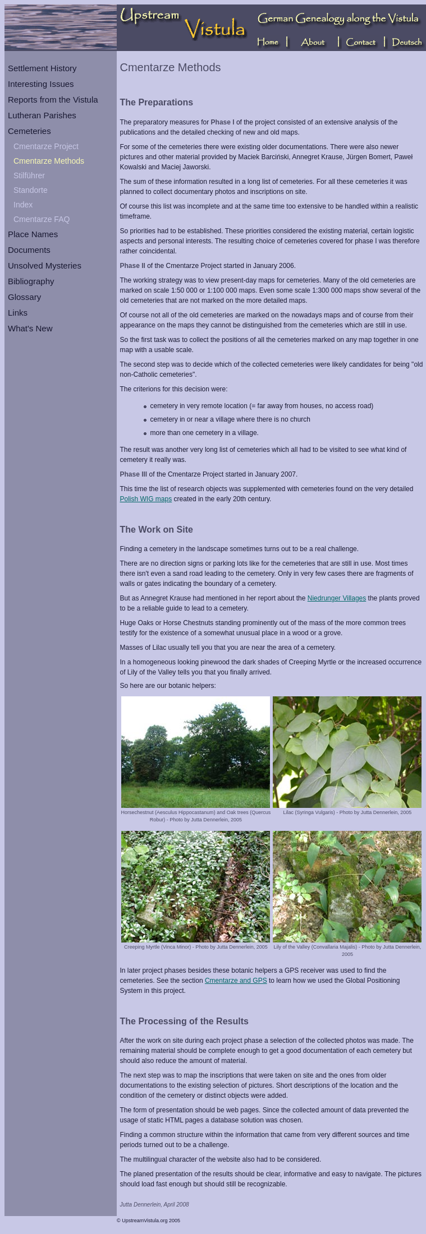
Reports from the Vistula (53, 99)
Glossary (24, 297)
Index (23, 204)
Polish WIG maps (146, 499)
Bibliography (31, 281)
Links (18, 312)
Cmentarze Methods (48, 160)
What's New (30, 328)
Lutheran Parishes (42, 115)
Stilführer (29, 175)
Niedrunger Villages (337, 598)
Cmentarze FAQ (41, 219)
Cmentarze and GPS (236, 981)
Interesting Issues (41, 84)
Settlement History (42, 68)
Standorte (30, 190)
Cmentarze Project (46, 146)
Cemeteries (29, 131)
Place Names (33, 234)
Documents (29, 250)
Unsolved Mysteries (44, 265)
